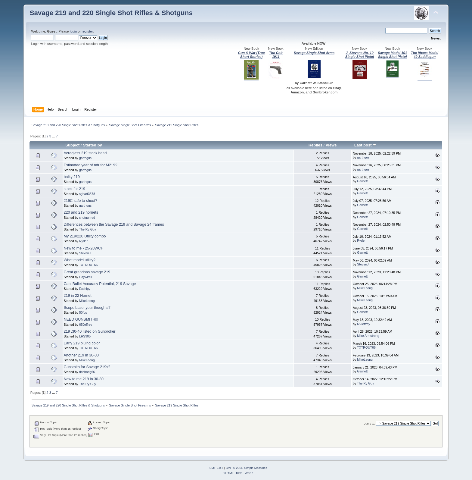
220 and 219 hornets (81, 212)
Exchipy (84, 288)
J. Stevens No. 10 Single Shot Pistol (359, 54)
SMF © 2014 (234, 467)
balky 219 (72, 177)
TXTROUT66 (88, 265)
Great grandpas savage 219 (87, 272)
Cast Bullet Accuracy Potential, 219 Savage (100, 284)
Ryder (83, 241)
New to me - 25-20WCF (83, 248)
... (54, 136)
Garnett (362, 181)
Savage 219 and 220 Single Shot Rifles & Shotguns (111, 13)
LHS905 (85, 336)
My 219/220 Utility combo (85, 236)
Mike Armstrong (368, 335)
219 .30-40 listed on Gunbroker (90, 331)
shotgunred (87, 217)
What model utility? (79, 260)
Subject (72, 145)
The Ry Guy (87, 229)
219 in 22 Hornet (78, 295)
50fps (83, 312)
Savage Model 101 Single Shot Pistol (392, 54)
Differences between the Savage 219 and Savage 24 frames (114, 224)
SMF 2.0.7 (216, 467)
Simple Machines (255, 467)
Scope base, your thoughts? (87, 308)
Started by (92, 145)
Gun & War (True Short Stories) (251, 54)
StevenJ (85, 253)
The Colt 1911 (276, 54)
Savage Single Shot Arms (314, 53)
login (73, 31)
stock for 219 (74, 189)
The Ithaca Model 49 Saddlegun (424, 54)
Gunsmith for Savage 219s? (87, 367)
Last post (365, 145)
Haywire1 (85, 277)
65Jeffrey (85, 324)
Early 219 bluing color (82, 343)
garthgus (85, 158)
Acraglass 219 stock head (85, 153)
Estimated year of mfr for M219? (90, 165)
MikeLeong (365, 288)
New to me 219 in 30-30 (84, 379)
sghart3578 (87, 194)
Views (331, 145)
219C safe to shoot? (81, 201)
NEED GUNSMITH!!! (81, 319)
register (87, 31)
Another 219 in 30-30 (81, 355)
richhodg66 (87, 372)
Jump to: (369, 423)
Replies (315, 145)
